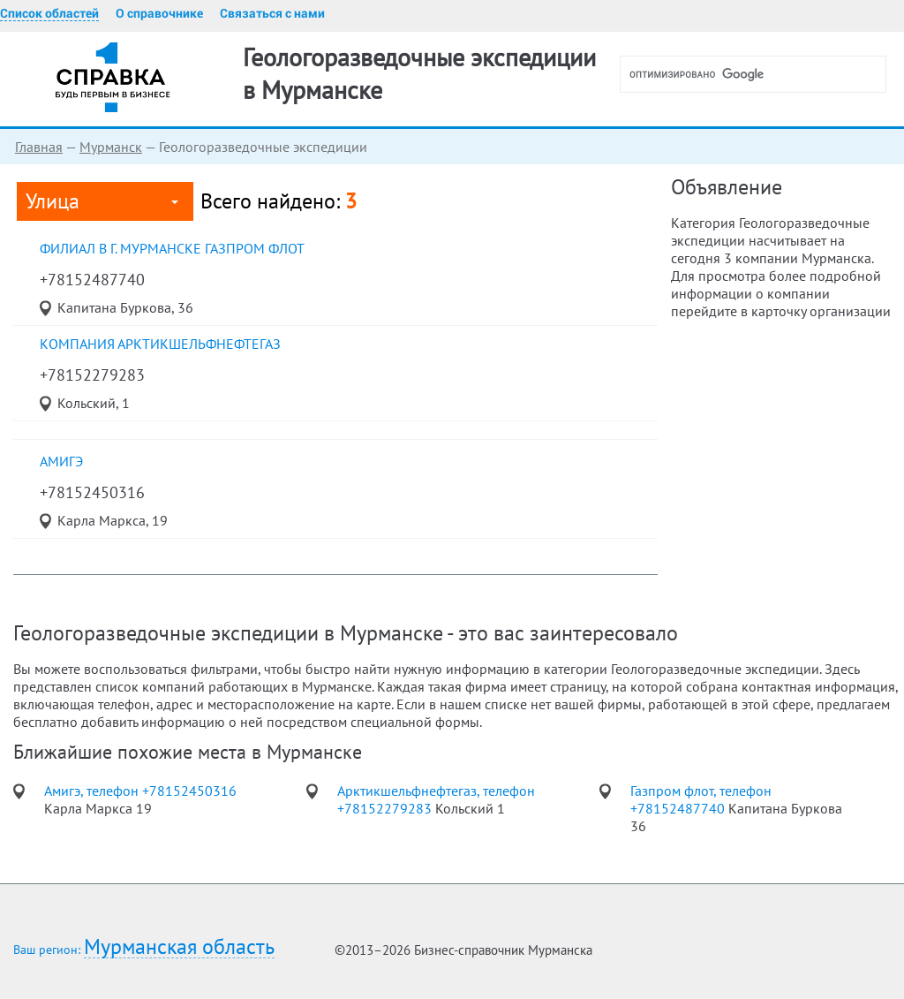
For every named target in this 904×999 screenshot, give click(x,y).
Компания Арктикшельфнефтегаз (160, 343)
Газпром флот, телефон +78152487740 (701, 799)
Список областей (49, 13)
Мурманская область (179, 947)
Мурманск (110, 146)
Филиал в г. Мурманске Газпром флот (172, 248)
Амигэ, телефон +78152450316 (140, 790)
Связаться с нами (272, 13)
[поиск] (760, 74)
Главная (39, 146)
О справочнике (159, 13)
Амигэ (61, 461)
